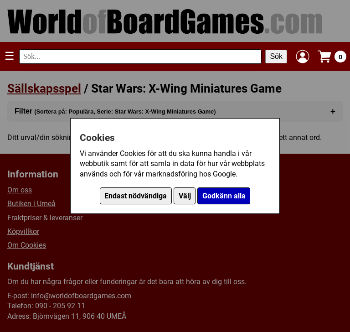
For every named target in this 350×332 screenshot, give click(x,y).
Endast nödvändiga (135, 196)
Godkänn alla (224, 196)
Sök (276, 56)
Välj (185, 196)
